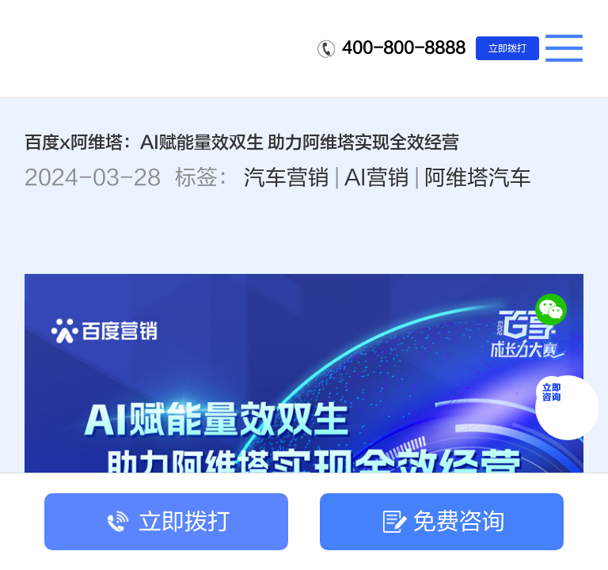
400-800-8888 (404, 48)
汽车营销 (286, 177)
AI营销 (376, 177)
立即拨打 (507, 48)
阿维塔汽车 (477, 177)
